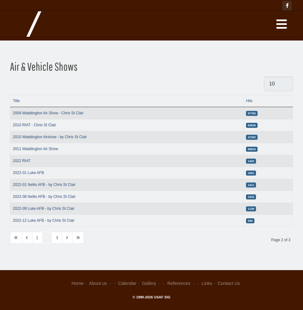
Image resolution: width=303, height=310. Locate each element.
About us (100, 283)
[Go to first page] (16, 238)
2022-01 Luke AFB (28, 173)
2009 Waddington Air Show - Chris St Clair (48, 113)
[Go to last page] (78, 238)
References (181, 283)
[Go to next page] (67, 238)
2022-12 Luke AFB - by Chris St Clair (44, 220)
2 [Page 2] (47, 238)
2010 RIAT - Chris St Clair (34, 125)
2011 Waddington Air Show (35, 149)
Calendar (127, 283)
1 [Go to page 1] (37, 238)
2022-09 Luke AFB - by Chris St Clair (44, 208)
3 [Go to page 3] (57, 238)
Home (77, 283)
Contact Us (229, 283)
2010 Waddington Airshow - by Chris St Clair (50, 137)
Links (206, 283)
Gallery (152, 283)
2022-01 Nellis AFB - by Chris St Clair (44, 184)
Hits (249, 101)
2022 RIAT (21, 161)
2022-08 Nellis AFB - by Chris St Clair (44, 196)
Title (16, 101)
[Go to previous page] (27, 238)
